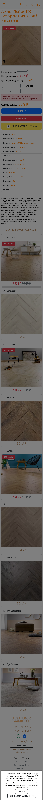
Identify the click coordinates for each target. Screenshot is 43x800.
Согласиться (21, 791)
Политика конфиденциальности (21, 796)
